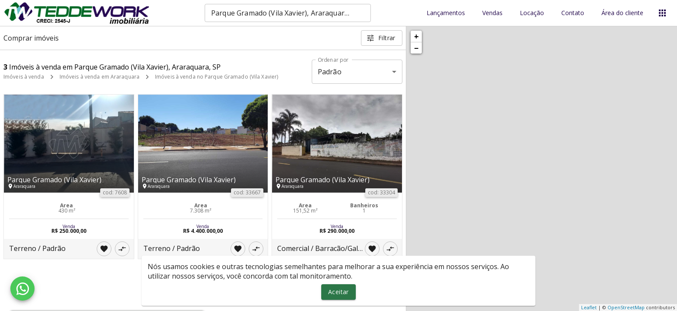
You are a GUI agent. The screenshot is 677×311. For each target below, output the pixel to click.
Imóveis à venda (23, 76)
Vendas (492, 13)
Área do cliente (622, 13)
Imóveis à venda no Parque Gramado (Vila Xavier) (216, 76)
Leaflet (589, 307)
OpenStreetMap (626, 307)
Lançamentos (446, 13)
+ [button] (416, 36)
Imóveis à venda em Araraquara (99, 76)
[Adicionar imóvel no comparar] (122, 248)
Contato (572, 13)
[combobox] (288, 13)
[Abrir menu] (662, 13)
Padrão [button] (330, 71)
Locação (532, 13)
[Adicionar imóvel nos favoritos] (104, 248)
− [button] (416, 48)
